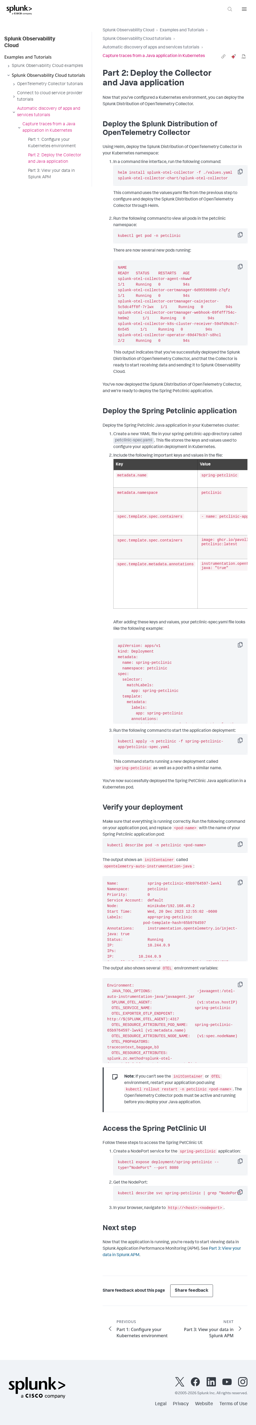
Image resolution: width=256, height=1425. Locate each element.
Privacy (181, 1404)
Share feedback (191, 1290)
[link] (223, 56)
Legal (160, 1404)
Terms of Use (233, 1404)
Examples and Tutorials (182, 30)
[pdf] (243, 56)
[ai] (233, 56)
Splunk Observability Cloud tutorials (137, 39)
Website (204, 1404)
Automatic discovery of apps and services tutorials (151, 48)
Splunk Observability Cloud (128, 30)
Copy (244, 173)
